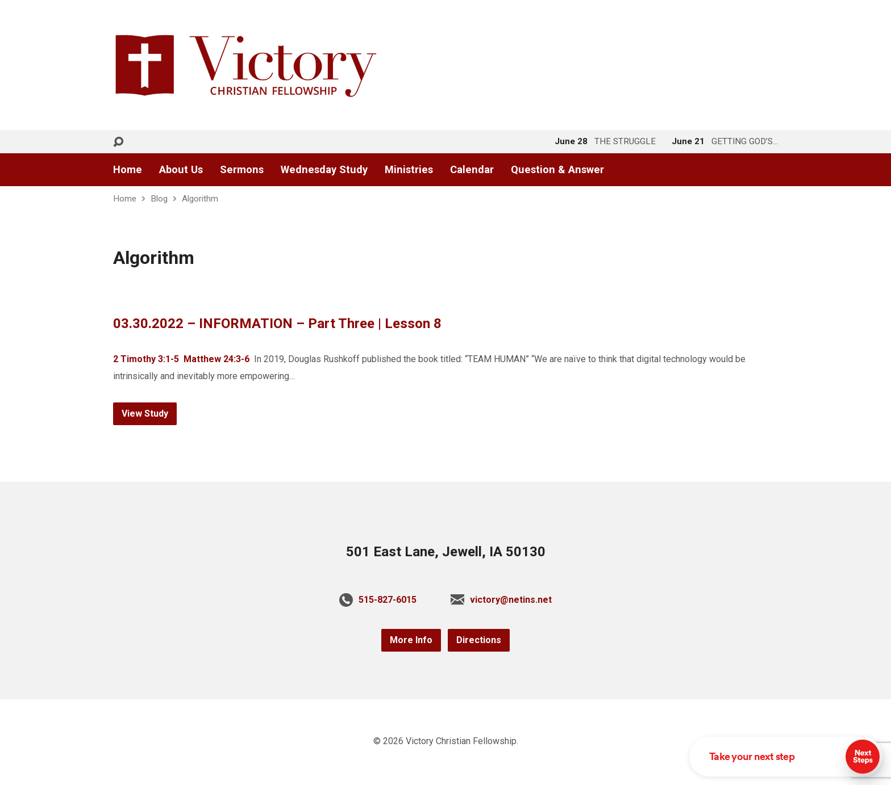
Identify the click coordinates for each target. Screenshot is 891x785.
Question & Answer (557, 170)
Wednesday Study (324, 170)
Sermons (242, 170)
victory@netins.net (511, 599)
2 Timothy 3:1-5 (146, 359)
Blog (159, 199)
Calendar (472, 170)
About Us (181, 170)
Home (127, 170)
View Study (145, 413)
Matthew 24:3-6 (216, 359)
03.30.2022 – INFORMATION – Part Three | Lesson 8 (277, 323)
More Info (411, 640)
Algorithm (200, 199)
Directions (478, 640)
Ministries (409, 170)
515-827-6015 (388, 599)
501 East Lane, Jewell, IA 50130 (446, 552)
